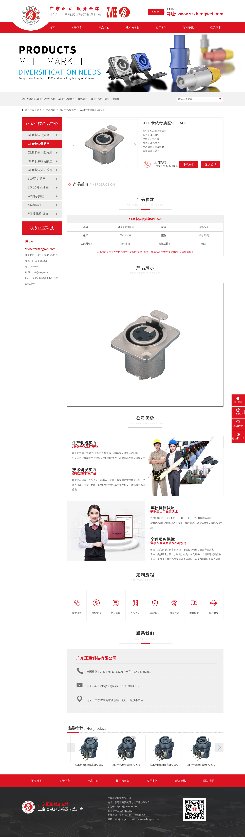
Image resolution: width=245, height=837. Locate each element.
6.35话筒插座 (37, 178)
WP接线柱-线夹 (38, 213)
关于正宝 (76, 27)
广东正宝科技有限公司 (96, 658)
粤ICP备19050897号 (127, 806)
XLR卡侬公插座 (66, 99)
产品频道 (51, 110)
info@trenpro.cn (40, 272)
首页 (52, 27)
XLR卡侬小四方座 (40, 152)
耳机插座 (82, 99)
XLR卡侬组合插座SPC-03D (201, 765)
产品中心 (104, 27)
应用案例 (161, 27)
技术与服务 (132, 27)
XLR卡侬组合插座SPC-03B (126, 765)
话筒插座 (117, 99)
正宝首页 (36, 780)
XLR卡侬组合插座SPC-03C (164, 765)
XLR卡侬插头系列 (45, 99)
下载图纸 (188, 164)
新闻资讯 (188, 27)
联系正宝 (215, 27)
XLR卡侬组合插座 (99, 99)
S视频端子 (35, 205)
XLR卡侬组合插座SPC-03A (89, 765)
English (155, 11)
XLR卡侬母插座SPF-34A (92, 110)
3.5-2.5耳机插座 (38, 187)
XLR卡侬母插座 (68, 110)
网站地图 (208, 780)
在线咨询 (210, 164)
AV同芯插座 (36, 196)
